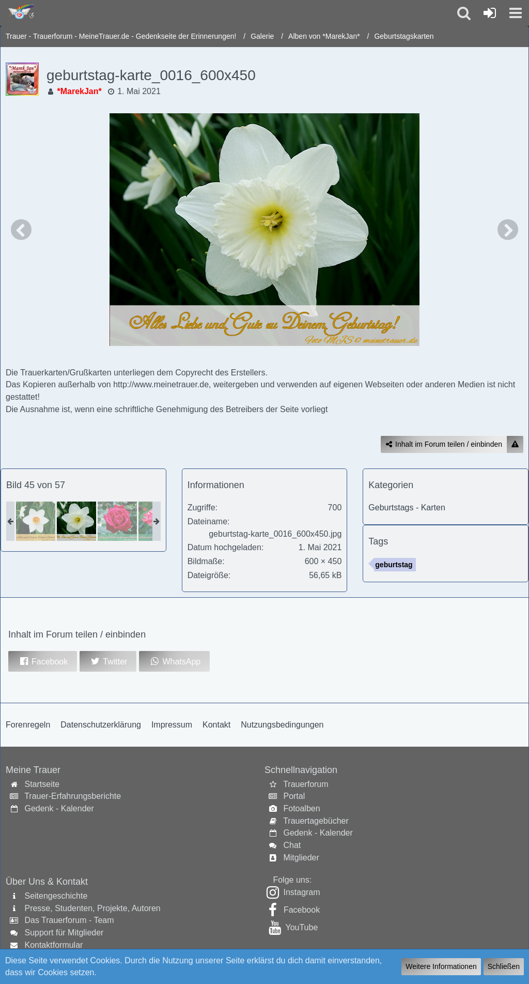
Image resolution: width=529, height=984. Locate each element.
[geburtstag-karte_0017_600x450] (35, 521)
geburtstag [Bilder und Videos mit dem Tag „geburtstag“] (393, 565)
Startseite (41, 784)
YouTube (301, 927)
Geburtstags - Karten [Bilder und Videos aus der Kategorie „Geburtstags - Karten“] (406, 507)
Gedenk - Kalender (59, 808)
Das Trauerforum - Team (69, 920)
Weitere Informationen (441, 966)
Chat (292, 845)
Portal (294, 796)
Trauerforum (305, 784)
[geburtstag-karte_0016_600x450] (76, 521)
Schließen (504, 966)
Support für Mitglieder (63, 932)
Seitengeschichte (55, 895)
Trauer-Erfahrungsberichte (72, 796)
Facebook (302, 909)
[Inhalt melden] (515, 444)
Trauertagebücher (316, 820)
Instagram (301, 892)
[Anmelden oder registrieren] (489, 13)
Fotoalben (301, 808)
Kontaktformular (53, 945)
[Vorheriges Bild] (21, 229)
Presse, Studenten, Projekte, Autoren (92, 908)
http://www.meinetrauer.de (161, 384)
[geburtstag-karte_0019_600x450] (117, 521)
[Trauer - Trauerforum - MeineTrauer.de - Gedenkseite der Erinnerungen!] (19, 12)
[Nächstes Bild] (507, 229)
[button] (515, 13)
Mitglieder (301, 857)
